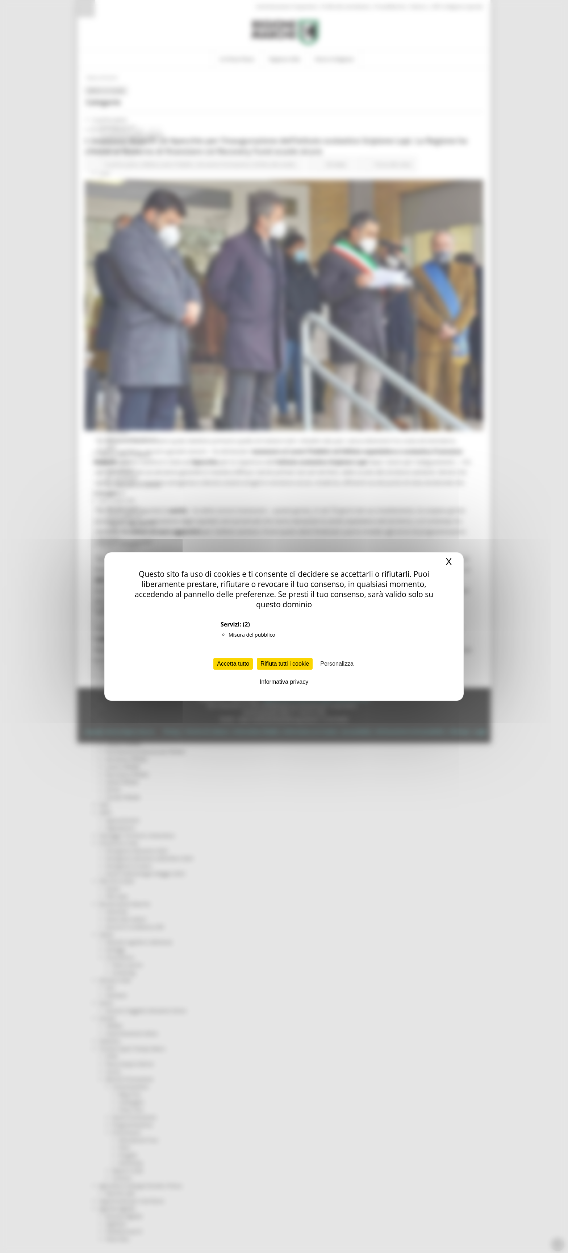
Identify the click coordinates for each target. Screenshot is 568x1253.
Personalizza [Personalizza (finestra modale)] (337, 664)
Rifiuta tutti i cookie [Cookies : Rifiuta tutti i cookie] (284, 664)
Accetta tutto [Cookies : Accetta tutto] (233, 664)
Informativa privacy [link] (284, 682)
